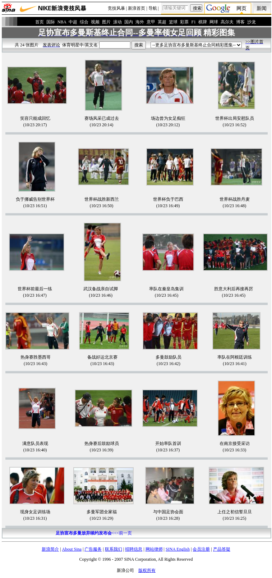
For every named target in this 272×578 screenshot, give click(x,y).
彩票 (184, 21)
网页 (241, 8)
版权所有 (147, 570)
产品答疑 (221, 549)
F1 (193, 21)
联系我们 (113, 549)
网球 (213, 21)
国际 (50, 21)
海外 (139, 21)
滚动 (117, 21)
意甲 (151, 21)
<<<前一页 (94, 533)
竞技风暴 (116, 8)
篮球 (173, 21)
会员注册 (201, 549)
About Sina (72, 549)
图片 (106, 21)
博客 (240, 21)
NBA (61, 21)
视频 (95, 21)
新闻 (262, 8)
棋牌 (202, 21)
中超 (73, 21)
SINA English (178, 549)
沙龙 (251, 21)
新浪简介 (50, 549)
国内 (128, 21)
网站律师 (154, 549)
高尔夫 (227, 21)
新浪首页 (136, 8)
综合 (84, 21)
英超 (162, 21)
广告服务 (93, 549)
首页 (39, 21)
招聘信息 (133, 549)
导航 (152, 8)
